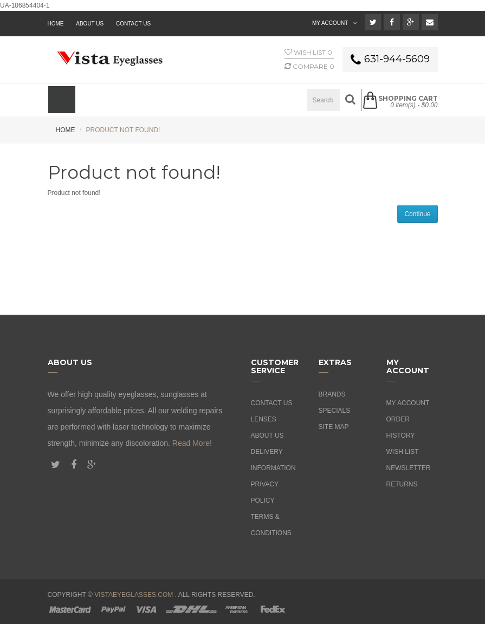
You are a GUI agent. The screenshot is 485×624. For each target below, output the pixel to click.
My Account (408, 403)
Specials (335, 410)
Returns (402, 484)
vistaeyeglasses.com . (135, 595)
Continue (417, 214)
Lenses (263, 419)
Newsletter (408, 468)
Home (65, 130)
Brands (332, 394)
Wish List (402, 452)
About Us (267, 435)
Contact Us (133, 24)
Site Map (334, 427)
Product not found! (123, 130)
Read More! (192, 443)
